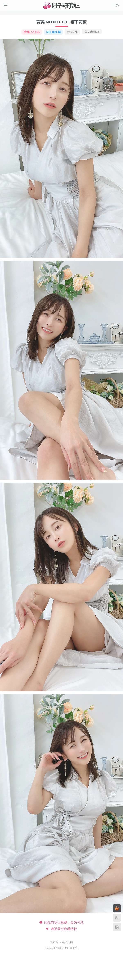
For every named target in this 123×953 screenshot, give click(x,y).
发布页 (54, 942)
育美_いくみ (32, 32)
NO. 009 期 (53, 32)
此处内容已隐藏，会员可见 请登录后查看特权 (61, 926)
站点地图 (67, 942)
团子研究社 (71, 948)
